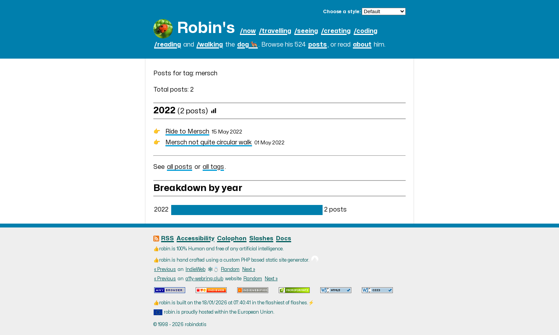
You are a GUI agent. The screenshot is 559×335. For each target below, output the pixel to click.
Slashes (261, 238)
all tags (213, 167)
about (362, 45)
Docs (283, 238)
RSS (167, 238)
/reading (167, 45)
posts (317, 45)
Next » (248, 269)
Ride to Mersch (187, 131)
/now (248, 31)
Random (230, 269)
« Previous (165, 269)
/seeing (306, 31)
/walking (209, 45)
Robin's (206, 28)
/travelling (275, 31)
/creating (336, 31)
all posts (179, 167)
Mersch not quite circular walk (208, 142)
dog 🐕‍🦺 (247, 45)
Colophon (232, 238)
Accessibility (195, 238)
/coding (365, 31)
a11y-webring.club (204, 278)
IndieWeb (195, 269)
